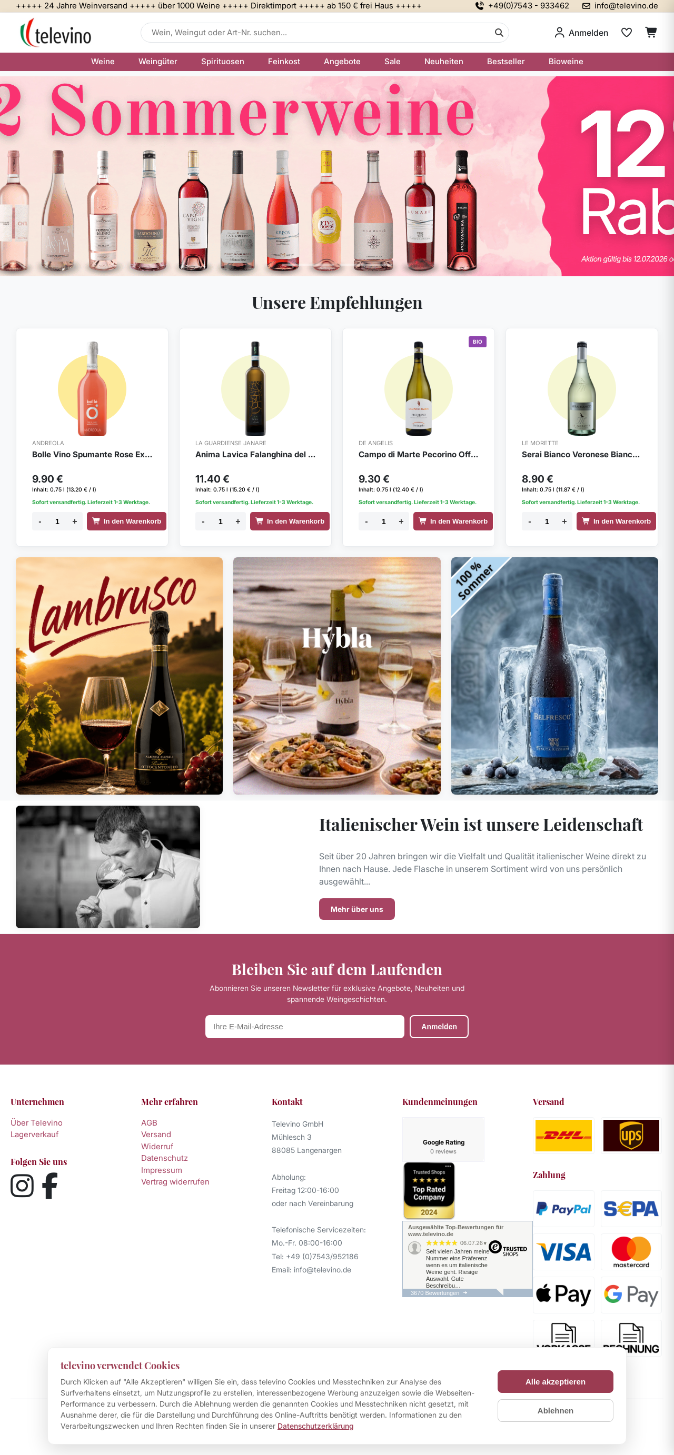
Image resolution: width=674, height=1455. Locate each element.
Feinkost (284, 61)
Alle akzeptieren (556, 1381)
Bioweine (566, 61)
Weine (103, 61)
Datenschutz (164, 1158)
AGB (149, 1123)
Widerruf (157, 1146)
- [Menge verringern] (39, 521)
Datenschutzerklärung (315, 1425)
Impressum (161, 1170)
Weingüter (157, 61)
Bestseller (506, 61)
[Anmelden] (581, 32)
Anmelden (439, 1026)
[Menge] (57, 521)
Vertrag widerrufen (175, 1182)
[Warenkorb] (651, 32)
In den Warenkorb (126, 521)
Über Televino (37, 1123)
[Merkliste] (626, 32)
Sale (392, 61)
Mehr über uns (357, 909)
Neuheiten (443, 61)
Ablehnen (555, 1410)
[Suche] (499, 33)
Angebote (342, 61)
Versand (156, 1134)
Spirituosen (222, 61)
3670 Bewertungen (435, 1248)
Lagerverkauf (34, 1134)
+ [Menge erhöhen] (74, 521)
